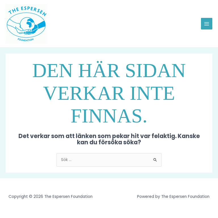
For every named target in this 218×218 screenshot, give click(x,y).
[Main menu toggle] (207, 23)
